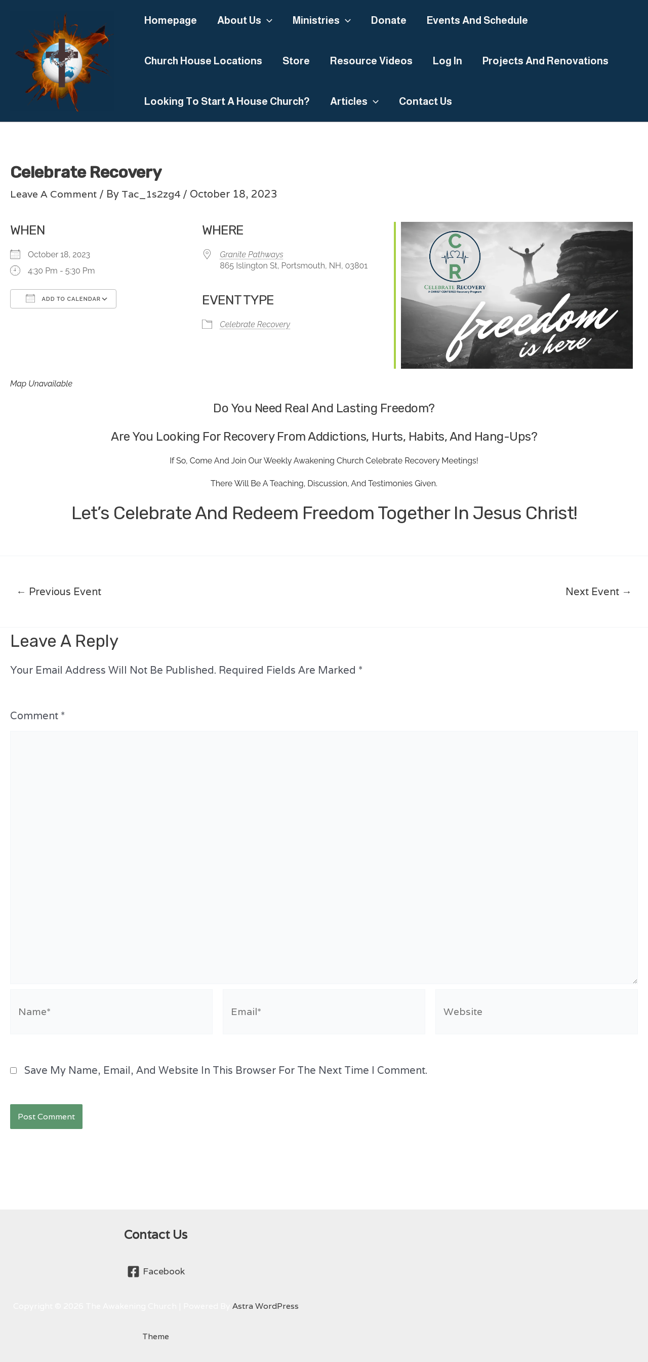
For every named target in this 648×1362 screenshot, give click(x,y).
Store (296, 60)
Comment (37, 715)
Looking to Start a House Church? (227, 101)
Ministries (322, 20)
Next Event (598, 592)
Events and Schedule (477, 20)
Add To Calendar (63, 298)
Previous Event (58, 592)
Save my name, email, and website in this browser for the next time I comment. (225, 1077)
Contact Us (425, 101)
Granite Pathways (251, 254)
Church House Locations (203, 60)
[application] (266, 20)
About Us (244, 20)
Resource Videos (371, 60)
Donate (389, 20)
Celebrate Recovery (255, 324)
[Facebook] (155, 1271)
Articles (354, 101)
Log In (447, 60)
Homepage (170, 20)
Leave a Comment (55, 194)
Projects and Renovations (545, 60)
